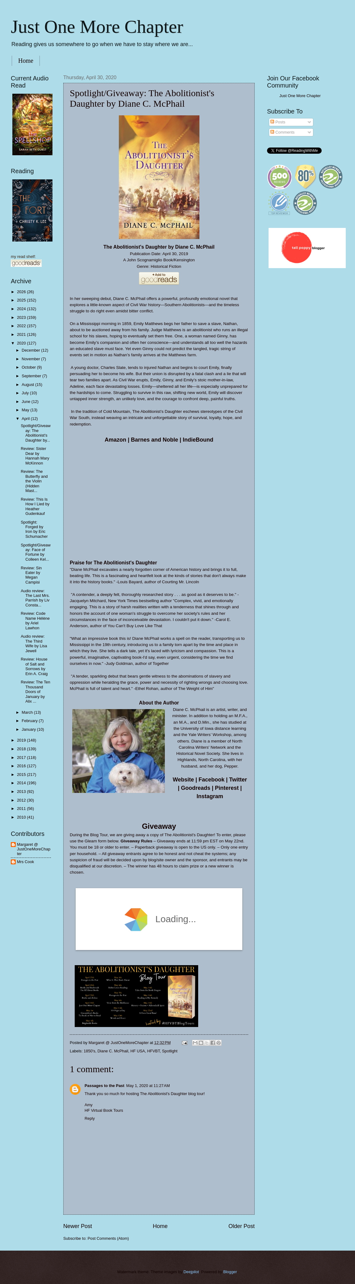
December (31, 350)
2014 (22, 783)
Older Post (241, 1226)
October (29, 367)
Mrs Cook (25, 861)
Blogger (230, 1271)
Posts (277, 122)
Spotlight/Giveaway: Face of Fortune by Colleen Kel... (36, 552)
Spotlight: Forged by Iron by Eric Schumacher (34, 529)
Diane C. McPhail (113, 1051)
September (32, 376)
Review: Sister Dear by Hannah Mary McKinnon (35, 455)
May (26, 410)
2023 (22, 317)
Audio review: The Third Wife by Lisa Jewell (34, 643)
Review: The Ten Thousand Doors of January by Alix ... (35, 692)
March (28, 712)
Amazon (115, 440)
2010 (22, 817)
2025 (22, 300)
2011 (22, 808)
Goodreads (195, 788)
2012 (22, 800)
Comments (282, 132)
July (26, 393)
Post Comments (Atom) (108, 1238)
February (30, 720)
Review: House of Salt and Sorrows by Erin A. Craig (34, 666)
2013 (22, 791)
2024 (22, 308)
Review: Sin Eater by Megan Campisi (31, 575)
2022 (22, 325)
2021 (22, 334)
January (29, 729)
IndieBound (198, 440)
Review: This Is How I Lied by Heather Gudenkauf (35, 506)
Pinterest (227, 788)
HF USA (137, 1051)
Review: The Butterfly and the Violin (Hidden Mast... (34, 481)
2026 (22, 291)
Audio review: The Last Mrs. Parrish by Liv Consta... (35, 597)
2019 (22, 740)
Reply (90, 1118)
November (31, 359)
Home (25, 60)
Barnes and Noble (154, 440)
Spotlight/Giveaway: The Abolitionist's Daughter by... (36, 432)
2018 (22, 749)
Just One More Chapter (97, 26)
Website (183, 780)
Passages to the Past (104, 1085)
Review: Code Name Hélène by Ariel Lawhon (35, 620)
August (28, 384)
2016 (22, 766)
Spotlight (170, 1051)
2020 (22, 343)
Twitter (238, 780)
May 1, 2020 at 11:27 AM (148, 1085)
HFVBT (153, 1051)
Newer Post (77, 1226)
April (26, 418)
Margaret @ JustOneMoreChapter (33, 849)
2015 (22, 774)
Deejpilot (191, 1271)
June (26, 401)
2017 (22, 757)
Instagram (210, 796)
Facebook (211, 780)
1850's (89, 1051)
